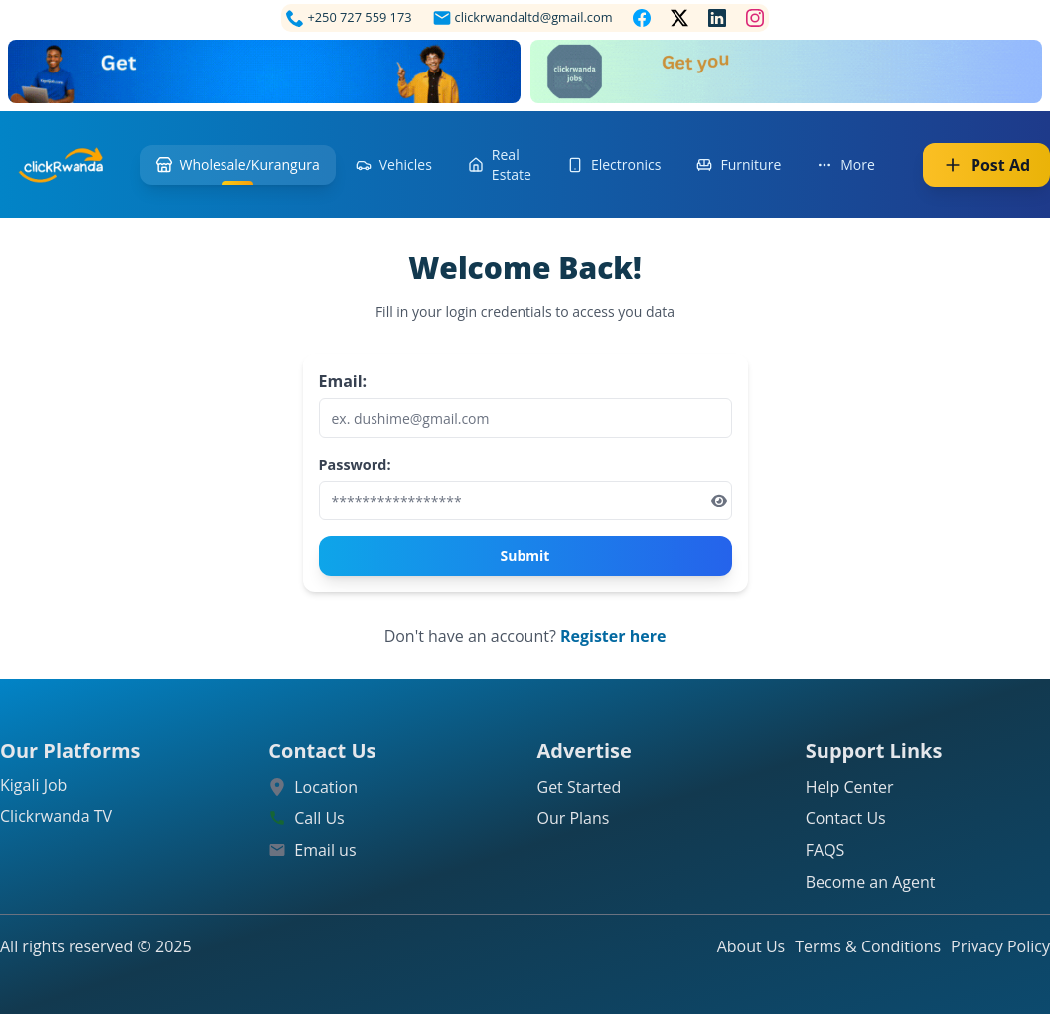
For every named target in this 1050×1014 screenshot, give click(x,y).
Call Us (319, 818)
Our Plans (573, 818)
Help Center (850, 786)
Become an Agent (871, 882)
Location (326, 786)
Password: (355, 464)
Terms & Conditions (868, 946)
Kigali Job (33, 785)
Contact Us (846, 818)
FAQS (825, 850)
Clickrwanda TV (56, 816)
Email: (343, 381)
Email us (325, 850)
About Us (751, 946)
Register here (613, 636)
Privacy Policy (1000, 946)
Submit (525, 555)
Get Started (579, 786)
